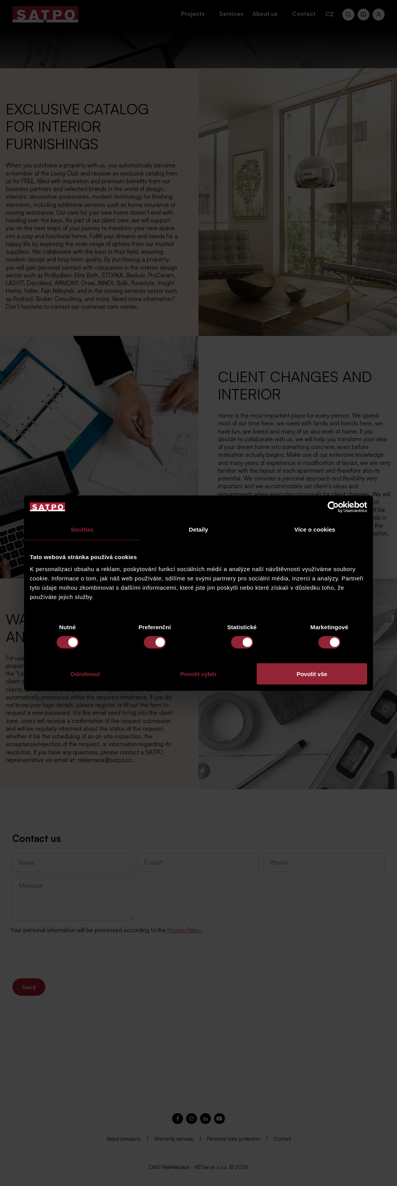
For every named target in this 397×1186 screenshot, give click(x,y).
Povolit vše (312, 674)
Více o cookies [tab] (314, 529)
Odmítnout (85, 674)
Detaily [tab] (198, 529)
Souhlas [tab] (82, 529)
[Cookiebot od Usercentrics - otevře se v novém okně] (333, 507)
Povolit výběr (198, 674)
